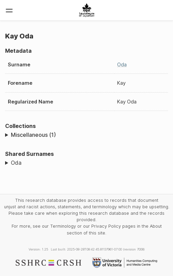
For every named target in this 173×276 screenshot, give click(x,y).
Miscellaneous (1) (33, 134)
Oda (122, 64)
